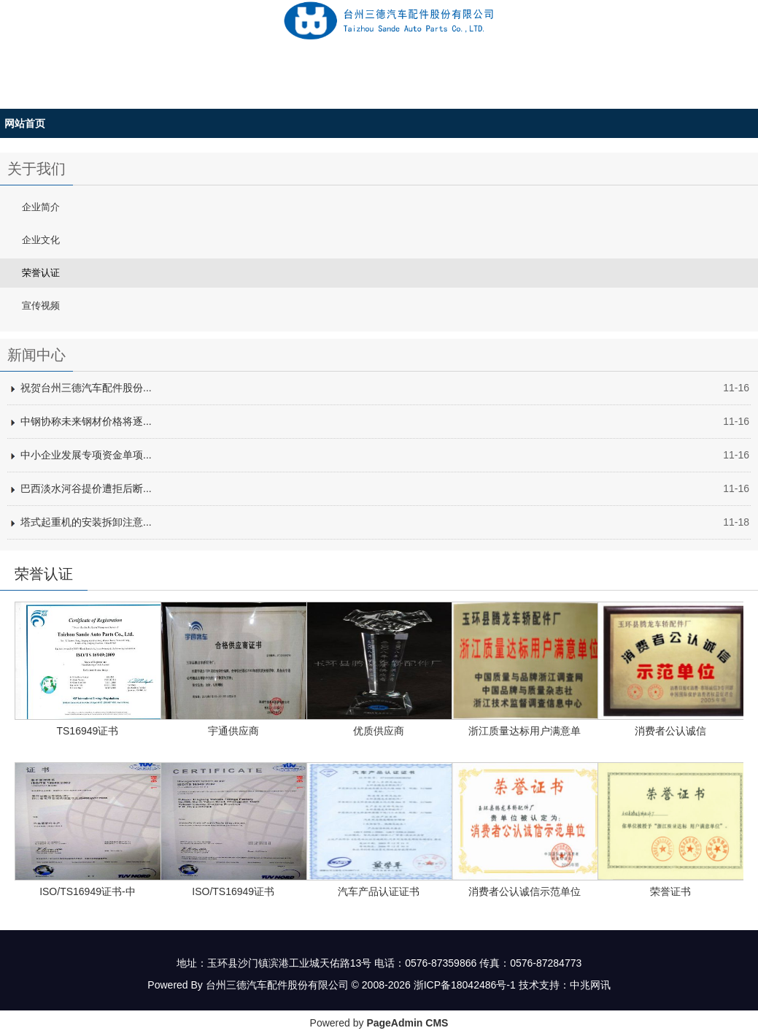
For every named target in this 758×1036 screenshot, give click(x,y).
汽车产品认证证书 (378, 891)
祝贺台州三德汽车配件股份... (86, 388)
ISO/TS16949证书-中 (87, 891)
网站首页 (24, 123)
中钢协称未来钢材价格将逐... (86, 421)
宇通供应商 (233, 731)
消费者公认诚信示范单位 (524, 891)
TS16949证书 (87, 731)
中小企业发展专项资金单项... (86, 455)
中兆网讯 (590, 985)
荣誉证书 (670, 891)
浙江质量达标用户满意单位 (524, 733)
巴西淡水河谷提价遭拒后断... (86, 488)
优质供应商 (378, 731)
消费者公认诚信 (670, 731)
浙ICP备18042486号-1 (465, 985)
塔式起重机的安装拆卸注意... (86, 522)
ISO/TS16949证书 (233, 891)
